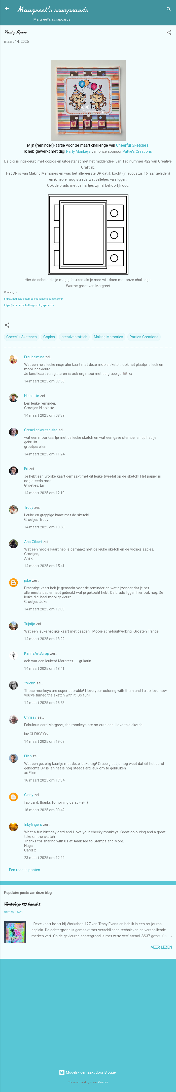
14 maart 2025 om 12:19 (44, 493)
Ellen (28, 756)
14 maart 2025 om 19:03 (44, 741)
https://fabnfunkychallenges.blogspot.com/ (29, 305)
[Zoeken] (169, 10)
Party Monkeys (78, 151)
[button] (169, 33)
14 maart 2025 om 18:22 (44, 639)
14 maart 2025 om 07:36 (44, 381)
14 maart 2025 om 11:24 (44, 454)
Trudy (28, 507)
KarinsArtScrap (36, 653)
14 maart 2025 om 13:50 (44, 527)
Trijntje (29, 623)
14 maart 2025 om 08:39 (44, 415)
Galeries (103, 1082)
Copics (49, 337)
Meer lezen (161, 947)
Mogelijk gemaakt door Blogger (88, 1072)
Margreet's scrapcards (52, 9)
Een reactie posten (24, 870)
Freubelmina (34, 357)
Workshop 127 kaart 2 (22, 904)
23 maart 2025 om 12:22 (44, 857)
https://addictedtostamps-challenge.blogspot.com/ (33, 298)
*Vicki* (30, 683)
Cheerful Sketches (132, 145)
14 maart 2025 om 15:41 (44, 566)
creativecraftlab (74, 337)
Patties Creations (144, 337)
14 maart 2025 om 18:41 (44, 668)
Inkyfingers (33, 824)
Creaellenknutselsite (40, 430)
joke (27, 580)
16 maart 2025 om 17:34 (44, 780)
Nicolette (31, 396)
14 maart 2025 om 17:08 (44, 609)
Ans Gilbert (33, 541)
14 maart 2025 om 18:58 (44, 702)
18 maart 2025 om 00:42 (44, 810)
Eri (26, 468)
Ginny (28, 795)
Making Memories (108, 337)
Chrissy (30, 717)
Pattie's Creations (137, 151)
